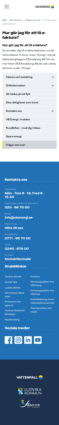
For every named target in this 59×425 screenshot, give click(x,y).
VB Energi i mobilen (18, 119)
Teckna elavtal (13, 276)
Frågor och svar (33, 20)
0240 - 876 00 (17, 249)
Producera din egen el (13, 303)
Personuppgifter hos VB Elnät (42, 292)
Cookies (35, 276)
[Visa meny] (7, 6)
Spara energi (14, 136)
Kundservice (16, 20)
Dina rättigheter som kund (22, 102)
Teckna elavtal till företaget (15, 312)
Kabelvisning (12, 319)
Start (4, 20)
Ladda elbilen (12, 287)
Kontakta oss (30, 110)
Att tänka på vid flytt (18, 93)
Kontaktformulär (18, 259)
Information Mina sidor (14, 294)
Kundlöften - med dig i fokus (23, 127)
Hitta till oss (14, 228)
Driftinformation (30, 85)
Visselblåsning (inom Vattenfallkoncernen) (42, 301)
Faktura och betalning (30, 77)
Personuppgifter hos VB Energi (42, 283)
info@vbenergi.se (19, 217)
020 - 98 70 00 (17, 207)
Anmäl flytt (11, 282)
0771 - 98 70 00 (18, 238)
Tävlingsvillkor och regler (41, 310)
